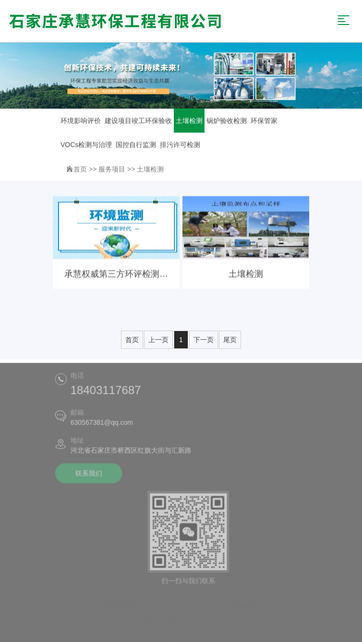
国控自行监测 (136, 145)
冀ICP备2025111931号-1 (242, 616)
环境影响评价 (80, 121)
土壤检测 (189, 121)
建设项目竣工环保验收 (138, 121)
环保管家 (264, 121)
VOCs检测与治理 (86, 145)
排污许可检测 (180, 145)
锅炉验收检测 (226, 121)
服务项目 (111, 169)
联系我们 (87, 475)
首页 (80, 169)
